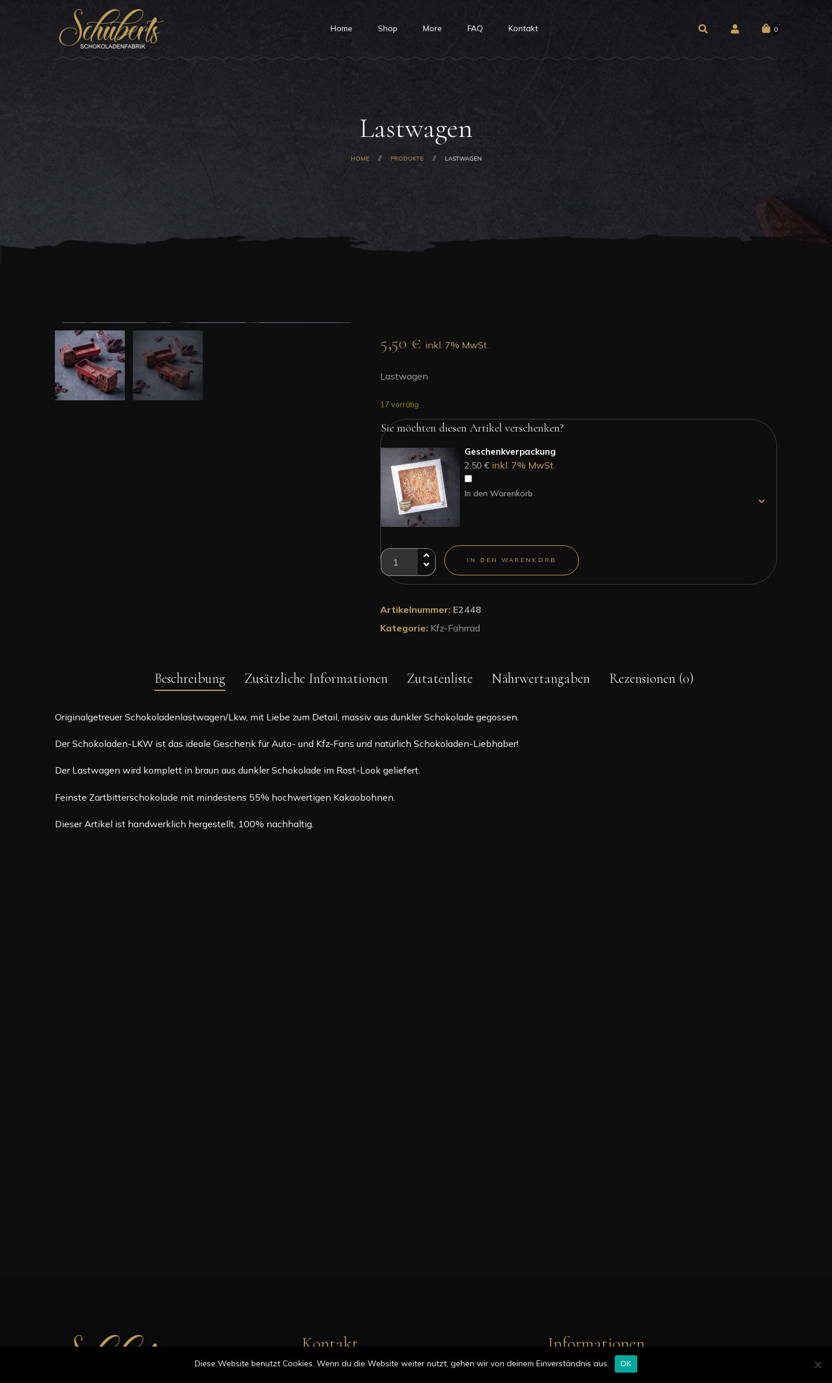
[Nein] (817, 1364)
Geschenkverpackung (510, 451)
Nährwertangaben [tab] (541, 733)
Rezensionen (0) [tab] (651, 733)
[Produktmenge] (408, 562)
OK (626, 1363)
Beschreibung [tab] (189, 733)
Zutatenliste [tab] (440, 733)
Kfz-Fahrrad (455, 628)
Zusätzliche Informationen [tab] (316, 733)
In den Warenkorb (499, 493)
